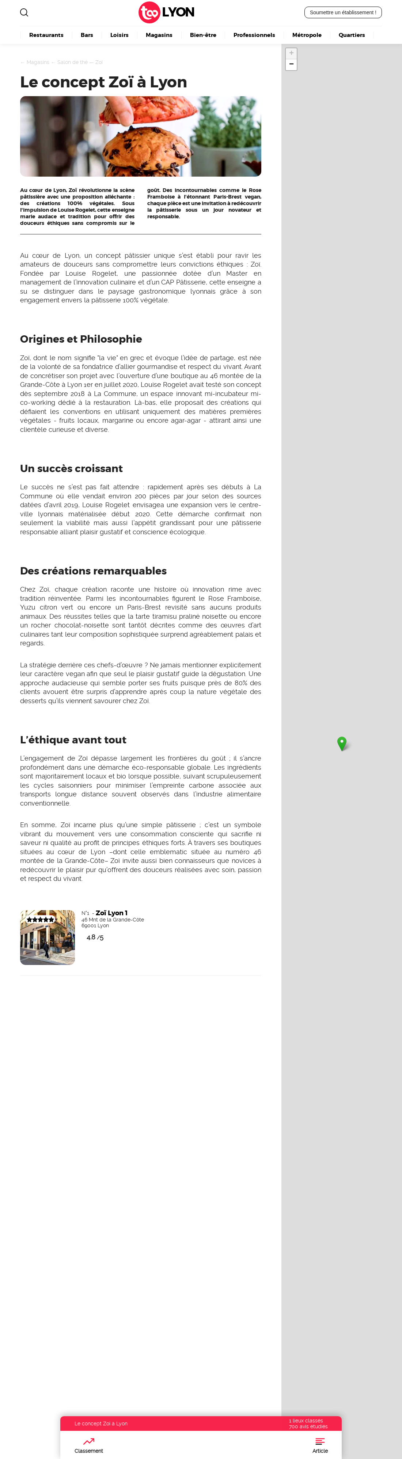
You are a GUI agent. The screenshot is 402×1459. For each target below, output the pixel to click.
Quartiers (352, 35)
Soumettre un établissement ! (343, 12)
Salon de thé (72, 62)
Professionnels (254, 35)
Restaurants (46, 35)
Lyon (178, 12)
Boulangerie (169, 1342)
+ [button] (291, 53)
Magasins (159, 35)
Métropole (307, 35)
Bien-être (203, 35)
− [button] (291, 64)
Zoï (99, 62)
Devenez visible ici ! (36, 1120)
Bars (87, 35)
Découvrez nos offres (311, 1387)
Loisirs (119, 35)
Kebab (159, 1351)
